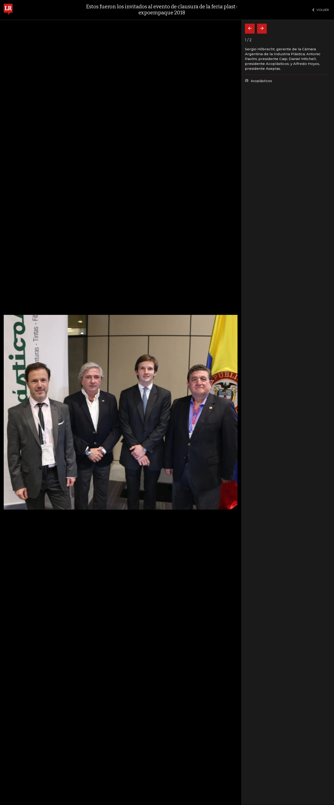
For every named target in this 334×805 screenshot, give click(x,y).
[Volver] (250, 29)
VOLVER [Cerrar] (320, 10)
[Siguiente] (262, 29)
